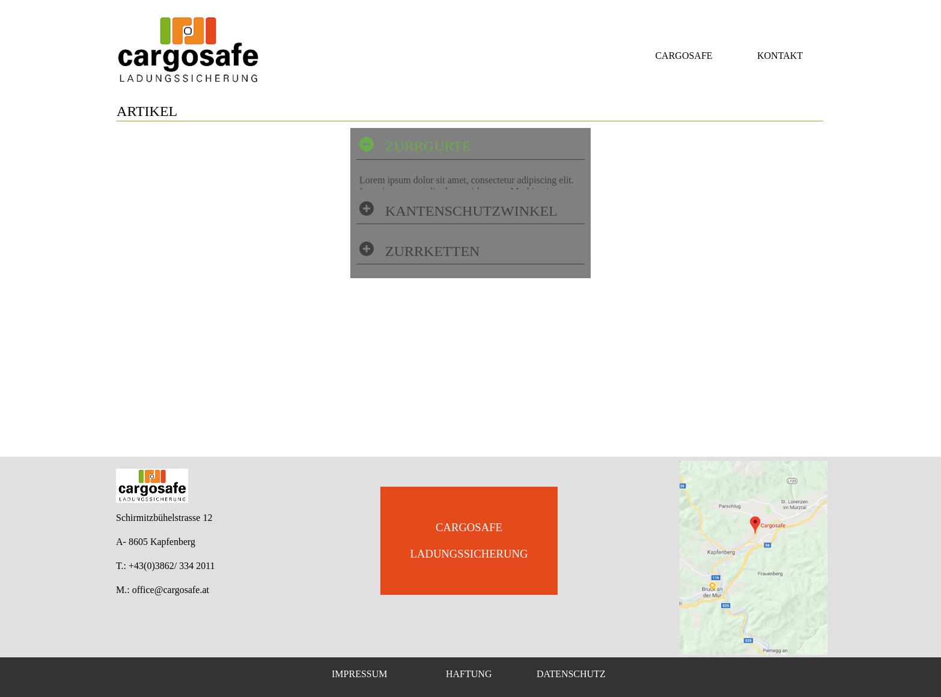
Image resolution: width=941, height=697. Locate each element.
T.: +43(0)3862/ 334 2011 (165, 566)
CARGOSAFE (683, 55)
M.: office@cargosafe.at (162, 590)
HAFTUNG (469, 674)
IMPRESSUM (359, 674)
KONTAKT (780, 55)
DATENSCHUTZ (571, 674)
